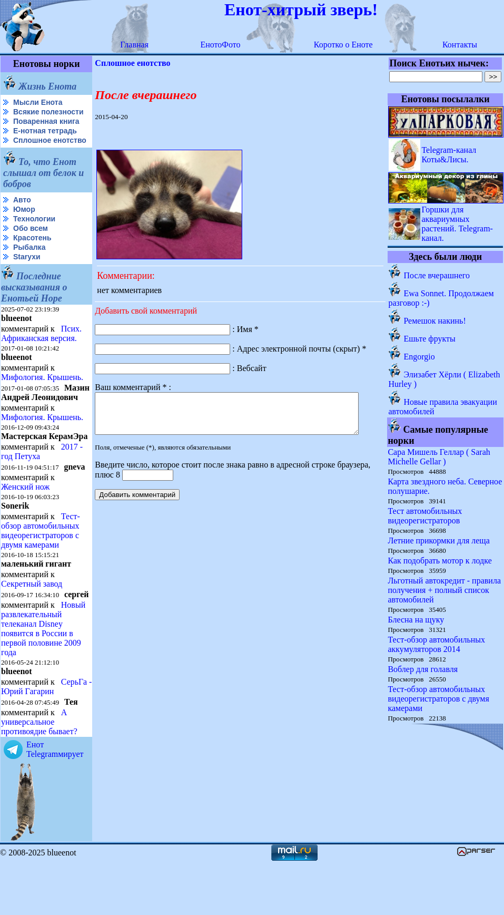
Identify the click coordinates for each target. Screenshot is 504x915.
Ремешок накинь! (435, 320)
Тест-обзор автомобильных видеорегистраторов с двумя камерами (40, 565)
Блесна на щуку (416, 619)
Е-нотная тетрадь (45, 139)
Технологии (34, 235)
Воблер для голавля (423, 669)
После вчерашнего (437, 275)
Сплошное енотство (27, 153)
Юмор (24, 226)
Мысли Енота (37, 102)
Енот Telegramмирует (55, 802)
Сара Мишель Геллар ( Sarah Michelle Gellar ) (439, 456)
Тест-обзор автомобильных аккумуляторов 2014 (437, 644)
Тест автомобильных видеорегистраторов (425, 516)
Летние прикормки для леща (439, 540)
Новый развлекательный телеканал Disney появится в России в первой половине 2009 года (43, 672)
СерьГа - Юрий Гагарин (28, 739)
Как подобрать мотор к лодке (440, 560)
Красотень (32, 254)
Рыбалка (29, 264)
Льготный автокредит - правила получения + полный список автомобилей (444, 590)
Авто (22, 216)
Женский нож (25, 521)
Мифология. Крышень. (42, 394)
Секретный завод (31, 618)
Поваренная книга (46, 129)
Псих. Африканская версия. (41, 350)
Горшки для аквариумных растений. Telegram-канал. (457, 223)
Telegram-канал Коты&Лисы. (449, 154)
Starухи (27, 273)
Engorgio (419, 356)
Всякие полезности (24, 116)
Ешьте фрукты (430, 338)
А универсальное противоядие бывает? (39, 775)
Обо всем (30, 245)
